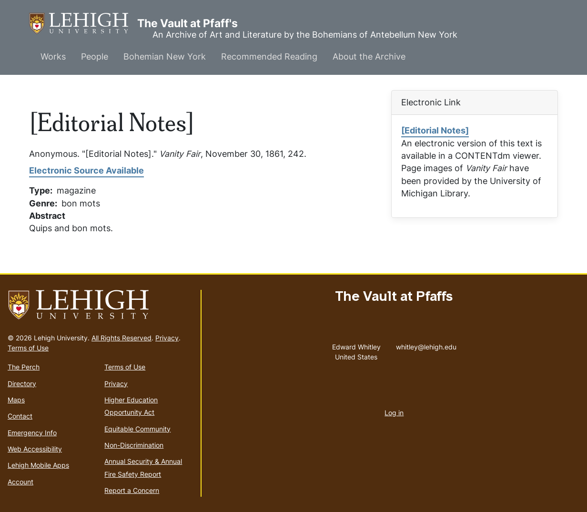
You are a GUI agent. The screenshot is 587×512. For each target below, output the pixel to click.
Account (20, 481)
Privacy (167, 337)
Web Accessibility (35, 448)
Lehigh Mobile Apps (38, 465)
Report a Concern (131, 490)
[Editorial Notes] (435, 130)
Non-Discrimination (133, 445)
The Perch (24, 366)
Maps (16, 399)
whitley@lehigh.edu (426, 344)
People (94, 56)
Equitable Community (137, 428)
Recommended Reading (269, 56)
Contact (20, 415)
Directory (22, 383)
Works (53, 56)
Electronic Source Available (86, 170)
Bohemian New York (164, 56)
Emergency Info (32, 432)
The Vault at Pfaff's (83, 23)
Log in (394, 412)
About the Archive (369, 56)
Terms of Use (28, 347)
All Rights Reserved (121, 337)
